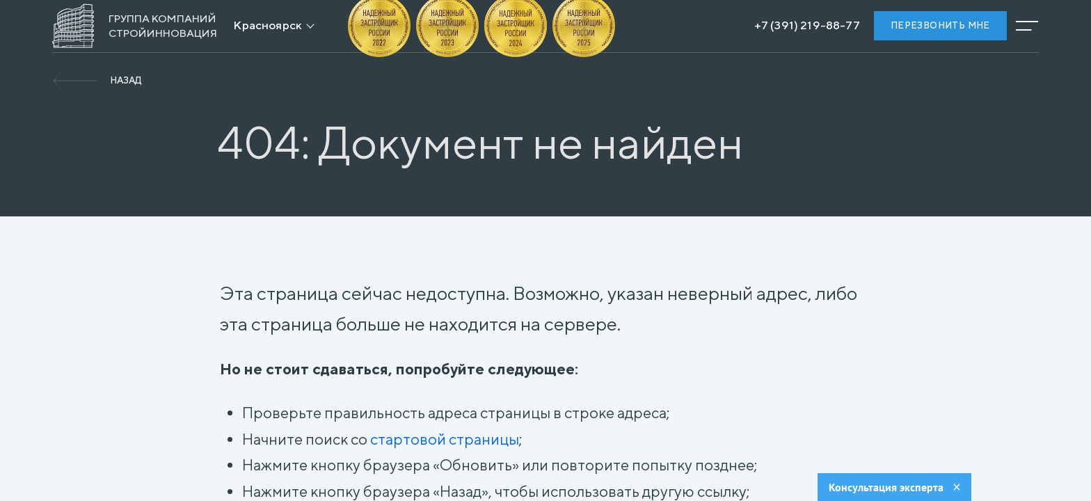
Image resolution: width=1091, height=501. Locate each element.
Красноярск (267, 25)
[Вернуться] (96, 81)
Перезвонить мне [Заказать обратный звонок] (940, 25)
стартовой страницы (444, 439)
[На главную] (134, 25)
